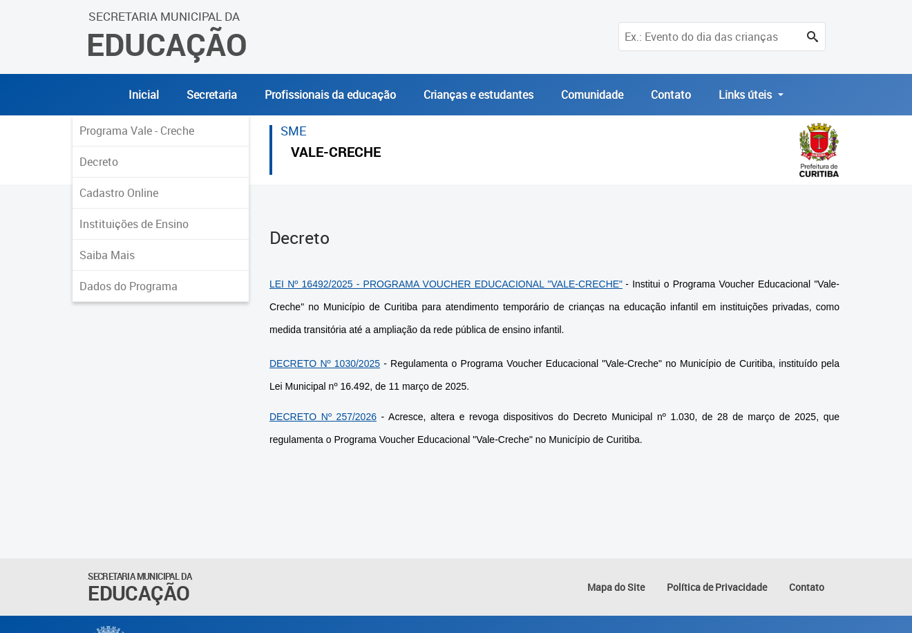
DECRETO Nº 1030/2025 (324, 363)
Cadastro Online (118, 192)
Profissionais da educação (330, 94)
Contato (671, 94)
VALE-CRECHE (336, 154)
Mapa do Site (616, 587)
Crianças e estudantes (478, 94)
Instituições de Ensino (134, 224)
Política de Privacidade (717, 587)
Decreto (98, 161)
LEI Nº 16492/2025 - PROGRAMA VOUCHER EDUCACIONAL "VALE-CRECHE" (446, 284)
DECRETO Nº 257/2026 (323, 416)
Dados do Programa (128, 286)
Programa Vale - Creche (136, 130)
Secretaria (212, 94)
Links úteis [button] (747, 94)
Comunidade (592, 94)
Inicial (144, 94)
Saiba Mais (107, 255)
